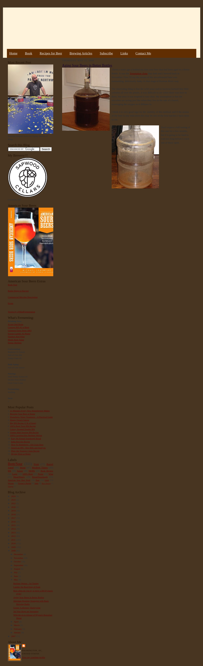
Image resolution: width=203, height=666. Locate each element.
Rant (37, 480)
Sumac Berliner (15, 342)
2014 (13, 529)
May (16, 579)
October (18, 561)
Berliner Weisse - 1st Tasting (25, 583)
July (16, 572)
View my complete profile (33, 657)
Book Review (47, 471)
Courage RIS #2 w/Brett (18, 327)
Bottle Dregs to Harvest (18, 291)
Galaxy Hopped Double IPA (22, 429)
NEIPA (32, 471)
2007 (13, 636)
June (16, 576)
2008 (13, 550)
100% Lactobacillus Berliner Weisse (26, 435)
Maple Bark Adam (16, 340)
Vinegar (10, 486)
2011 (13, 540)
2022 (13, 503)
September (19, 565)
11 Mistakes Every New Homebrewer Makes (30, 410)
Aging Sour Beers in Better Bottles (28, 597)
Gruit (47, 480)
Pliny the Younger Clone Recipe (25, 451)
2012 (13, 536)
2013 (13, 532)
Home (13, 53)
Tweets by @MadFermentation (21, 312)
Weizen (11, 483)
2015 (13, 525)
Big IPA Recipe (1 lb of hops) (23, 423)
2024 (13, 496)
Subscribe (106, 53)
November (19, 558)
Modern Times (40, 467)
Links (124, 53)
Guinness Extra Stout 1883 (20, 330)
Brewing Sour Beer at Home (22, 414)
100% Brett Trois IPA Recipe (23, 426)
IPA (9, 471)
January (17, 632)
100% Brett (27, 474)
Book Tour (12, 285)
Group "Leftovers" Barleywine (26, 607)
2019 (13, 510)
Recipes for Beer (51, 53)
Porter (40, 474)
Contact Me (143, 53)
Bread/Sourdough (40, 477)
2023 (13, 500)
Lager (14, 474)
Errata (10, 303)
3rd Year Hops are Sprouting (25, 611)
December (18, 554)
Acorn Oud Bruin (15, 324)
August (17, 569)
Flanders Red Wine (16, 336)
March (17, 625)
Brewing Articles (81, 53)
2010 (13, 543)
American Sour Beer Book (19, 480)
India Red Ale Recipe (20, 441)
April (16, 621)
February (18, 629)
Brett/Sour (15, 464)
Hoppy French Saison (19, 420)
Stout (22, 467)
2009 (13, 547)
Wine (51, 474)
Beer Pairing (46, 483)
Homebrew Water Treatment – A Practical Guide (31, 417)
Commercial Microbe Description (23, 297)
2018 (13, 514)
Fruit (36, 464)
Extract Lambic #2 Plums (19, 333)
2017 (13, 518)
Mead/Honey (19, 477)
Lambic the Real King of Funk (26, 587)
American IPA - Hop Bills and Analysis (28, 448)
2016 (13, 521)
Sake (36, 483)
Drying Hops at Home (21, 454)
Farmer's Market (24, 483)
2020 (13, 507)
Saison (20, 471)
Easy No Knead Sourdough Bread (26, 438)
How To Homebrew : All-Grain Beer (27, 444)
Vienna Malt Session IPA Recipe (24, 432)
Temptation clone (138, 73)
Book (28, 53)
